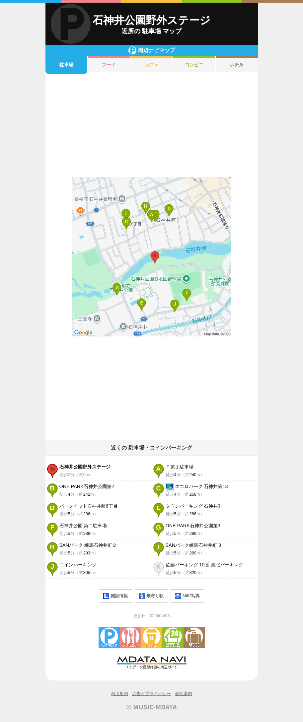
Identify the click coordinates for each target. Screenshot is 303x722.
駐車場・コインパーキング (109, 637)
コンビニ (194, 64)
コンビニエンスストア (173, 637)
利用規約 (119, 693)
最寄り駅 (151, 596)
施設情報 (115, 596)
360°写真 (187, 596)
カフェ (152, 64)
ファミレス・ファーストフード (130, 637)
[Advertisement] (151, 125)
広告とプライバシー (151, 693)
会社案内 (183, 693)
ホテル (237, 64)
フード (109, 64)
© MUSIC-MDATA (151, 706)
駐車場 (66, 64)
